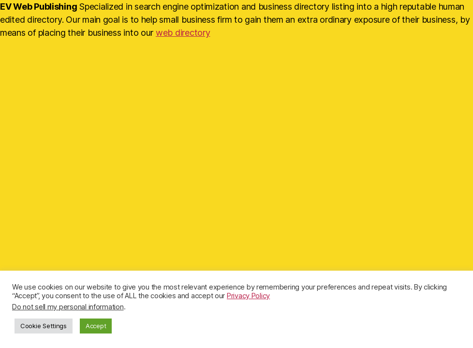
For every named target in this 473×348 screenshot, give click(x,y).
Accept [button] (96, 326)
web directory (183, 33)
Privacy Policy (248, 295)
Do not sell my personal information (68, 307)
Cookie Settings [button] (43, 326)
